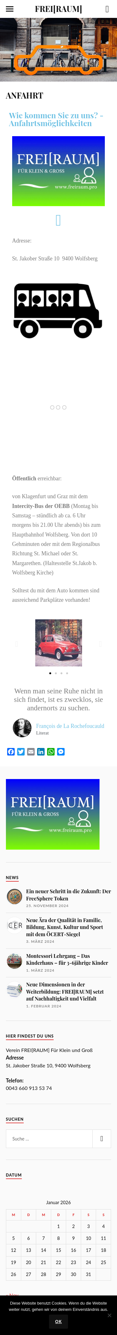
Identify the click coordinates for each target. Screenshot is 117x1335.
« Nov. (13, 1295)
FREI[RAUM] (58, 8)
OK (58, 1321)
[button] (16, 644)
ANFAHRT (24, 95)
